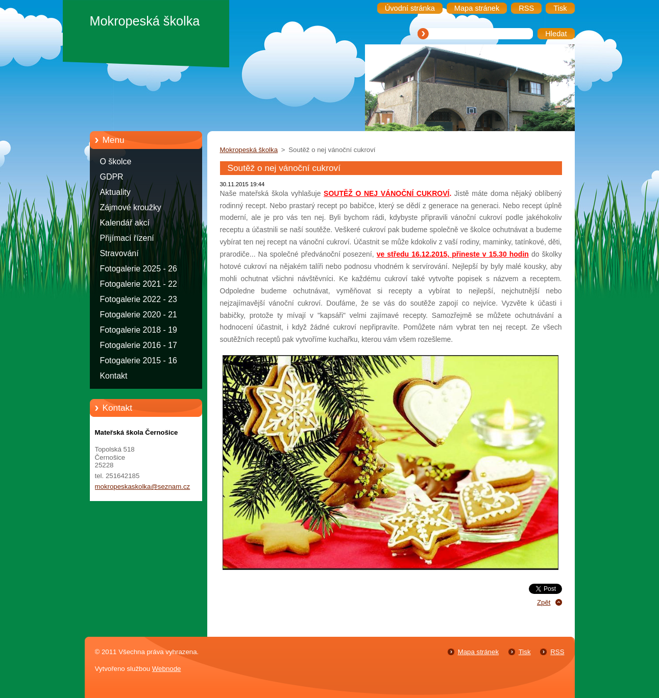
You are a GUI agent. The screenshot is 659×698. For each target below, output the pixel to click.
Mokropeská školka (249, 150)
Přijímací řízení (127, 238)
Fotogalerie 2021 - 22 (138, 284)
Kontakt (114, 375)
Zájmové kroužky (130, 207)
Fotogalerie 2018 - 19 (138, 330)
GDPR (112, 176)
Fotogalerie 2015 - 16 (138, 360)
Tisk (525, 652)
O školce (116, 161)
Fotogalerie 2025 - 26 (138, 268)
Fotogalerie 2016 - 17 (138, 345)
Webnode (166, 668)
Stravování (119, 253)
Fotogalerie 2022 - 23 (138, 299)
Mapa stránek (478, 652)
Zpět (544, 602)
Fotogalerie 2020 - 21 (138, 314)
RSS (557, 652)
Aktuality (115, 192)
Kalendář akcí (125, 222)
